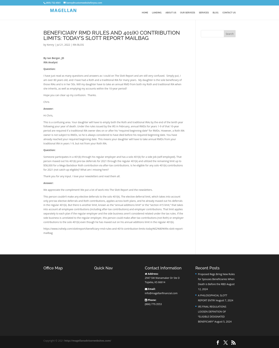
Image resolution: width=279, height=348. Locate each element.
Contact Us (229, 12)
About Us (170, 12)
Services (204, 12)
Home (145, 12)
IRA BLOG (78, 44)
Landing (157, 12)
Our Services (187, 12)
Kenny (50, 44)
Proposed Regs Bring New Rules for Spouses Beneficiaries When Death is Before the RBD (216, 279)
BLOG (216, 12)
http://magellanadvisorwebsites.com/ (87, 340)
